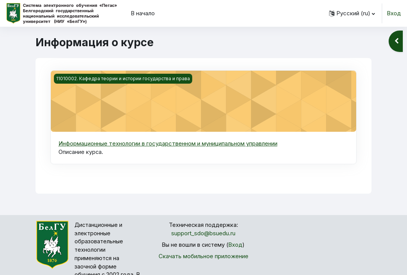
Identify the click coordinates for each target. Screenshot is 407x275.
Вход (394, 13)
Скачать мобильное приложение (203, 257)
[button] (352, 13)
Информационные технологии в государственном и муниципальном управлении (167, 143)
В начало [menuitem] (143, 13)
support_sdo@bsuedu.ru (203, 234)
